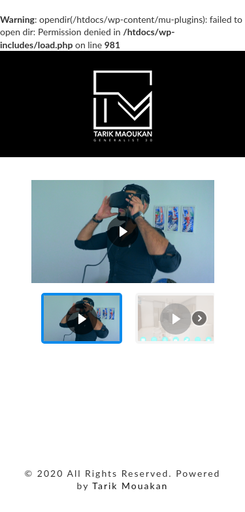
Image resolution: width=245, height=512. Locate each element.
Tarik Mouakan (130, 485)
